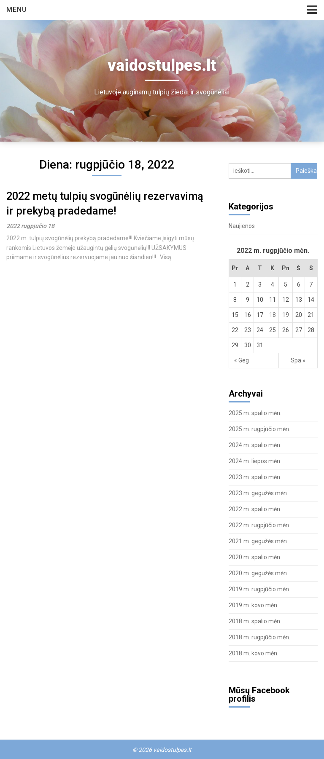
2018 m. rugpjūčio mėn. (259, 637)
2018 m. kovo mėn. (253, 653)
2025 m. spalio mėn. (255, 413)
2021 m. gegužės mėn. (258, 541)
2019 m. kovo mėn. (253, 605)
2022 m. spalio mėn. (255, 509)
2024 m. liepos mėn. (255, 461)
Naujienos (242, 226)
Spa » (298, 360)
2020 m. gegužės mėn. (258, 573)
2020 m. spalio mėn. (255, 557)
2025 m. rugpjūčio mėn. (259, 429)
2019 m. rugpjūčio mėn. (259, 589)
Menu (16, 9)
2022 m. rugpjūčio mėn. (259, 525)
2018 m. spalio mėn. (255, 621)
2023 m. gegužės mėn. (258, 493)
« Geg (241, 360)
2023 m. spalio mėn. (255, 477)
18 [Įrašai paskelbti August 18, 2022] (272, 314)
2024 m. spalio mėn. (255, 445)
